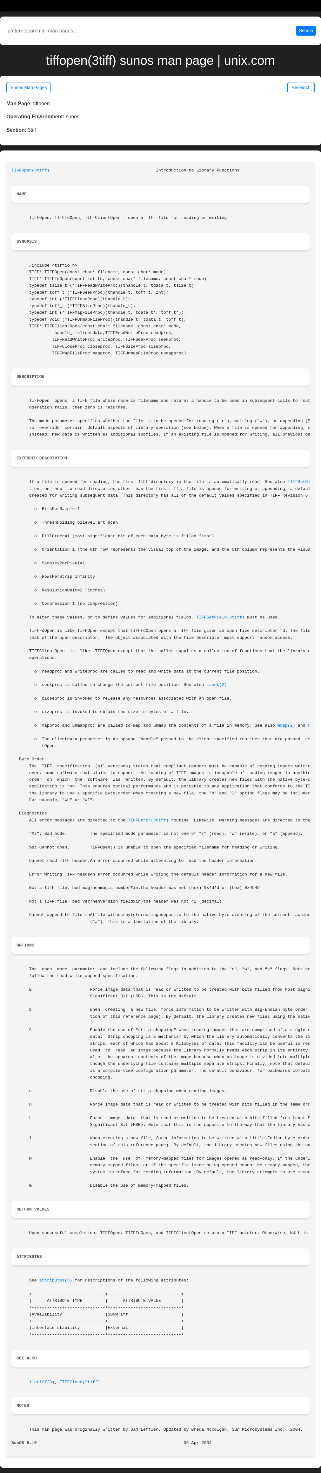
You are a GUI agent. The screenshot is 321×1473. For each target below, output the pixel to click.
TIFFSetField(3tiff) (221, 617)
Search (306, 30)
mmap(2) (286, 725)
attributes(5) (55, 1280)
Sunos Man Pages (28, 87)
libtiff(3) (42, 1382)
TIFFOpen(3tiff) (30, 170)
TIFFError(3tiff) (148, 820)
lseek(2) (216, 684)
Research (301, 87)
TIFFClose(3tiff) (80, 1382)
